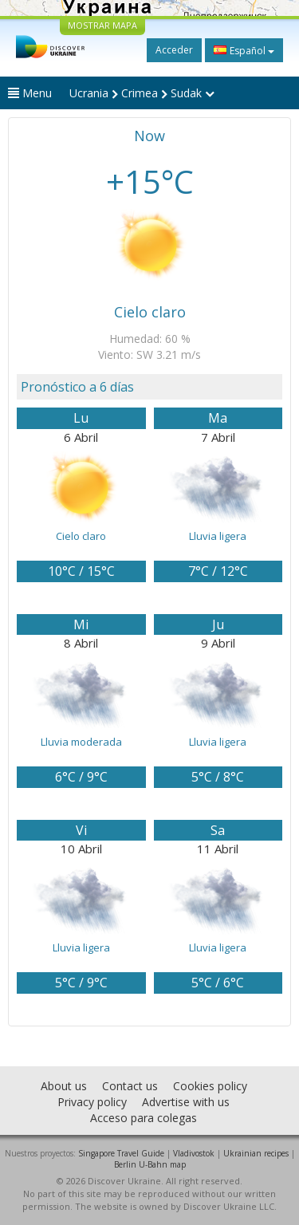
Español (244, 50)
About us (64, 1085)
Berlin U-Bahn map (150, 1164)
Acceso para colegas (143, 1117)
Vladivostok (193, 1153)
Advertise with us (186, 1101)
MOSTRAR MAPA (102, 25)
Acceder (174, 50)
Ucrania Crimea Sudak (141, 92)
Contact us (130, 1085)
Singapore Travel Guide (121, 1153)
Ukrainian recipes (256, 1153)
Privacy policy (92, 1101)
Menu (30, 92)
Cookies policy (210, 1085)
